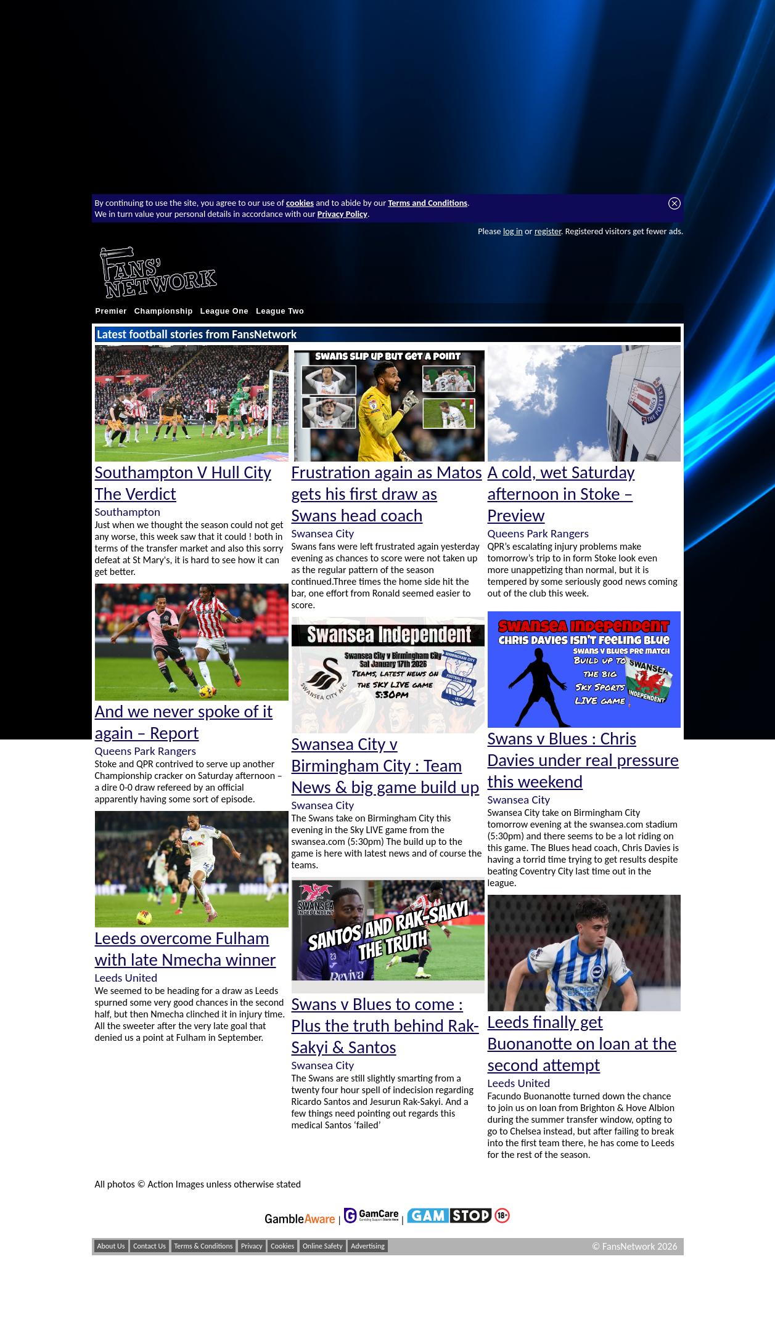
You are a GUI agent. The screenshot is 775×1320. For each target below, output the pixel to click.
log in (513, 231)
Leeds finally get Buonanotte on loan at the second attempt (582, 1043)
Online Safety (323, 1246)
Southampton (127, 512)
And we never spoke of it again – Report (184, 722)
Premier (111, 311)
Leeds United (126, 978)
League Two (280, 311)
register (548, 231)
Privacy (252, 1246)
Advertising (368, 1246)
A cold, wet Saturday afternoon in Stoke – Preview (561, 494)
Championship (163, 311)
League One (224, 311)
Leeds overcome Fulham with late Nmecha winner (185, 949)
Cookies (282, 1246)
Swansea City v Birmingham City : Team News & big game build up (386, 765)
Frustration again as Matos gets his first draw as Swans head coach (387, 494)
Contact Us (149, 1246)
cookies (300, 202)
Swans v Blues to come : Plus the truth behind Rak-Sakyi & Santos (385, 1025)
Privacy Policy (342, 213)
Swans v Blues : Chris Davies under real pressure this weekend (583, 760)
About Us (111, 1246)
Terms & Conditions (203, 1246)
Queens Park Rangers (145, 751)
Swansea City (323, 533)
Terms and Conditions (427, 202)
